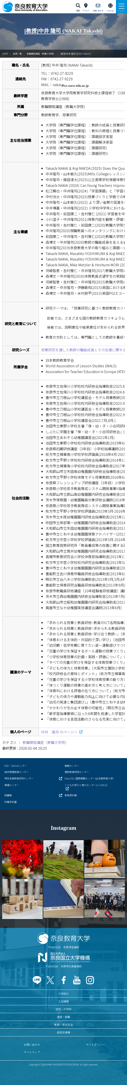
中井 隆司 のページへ (59, 732)
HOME (5, 53)
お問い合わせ (32, 1044)
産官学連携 (63, 1032)
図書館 (8, 795)
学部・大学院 (63, 1009)
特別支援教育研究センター (19, 778)
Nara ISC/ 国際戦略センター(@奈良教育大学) (89, 778)
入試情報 (63, 1001)
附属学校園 (10, 802)
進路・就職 (63, 1017)
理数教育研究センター (77, 772)
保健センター (11, 785)
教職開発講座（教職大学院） (41, 53)
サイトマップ (32, 1052)
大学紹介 (63, 993)
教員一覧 (17, 53)
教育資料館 (71, 795)
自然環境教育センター (16, 772)
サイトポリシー (95, 1044)
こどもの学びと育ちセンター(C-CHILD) (86, 785)
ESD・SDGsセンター (15, 765)
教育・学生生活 (63, 1024)
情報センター (72, 765)
